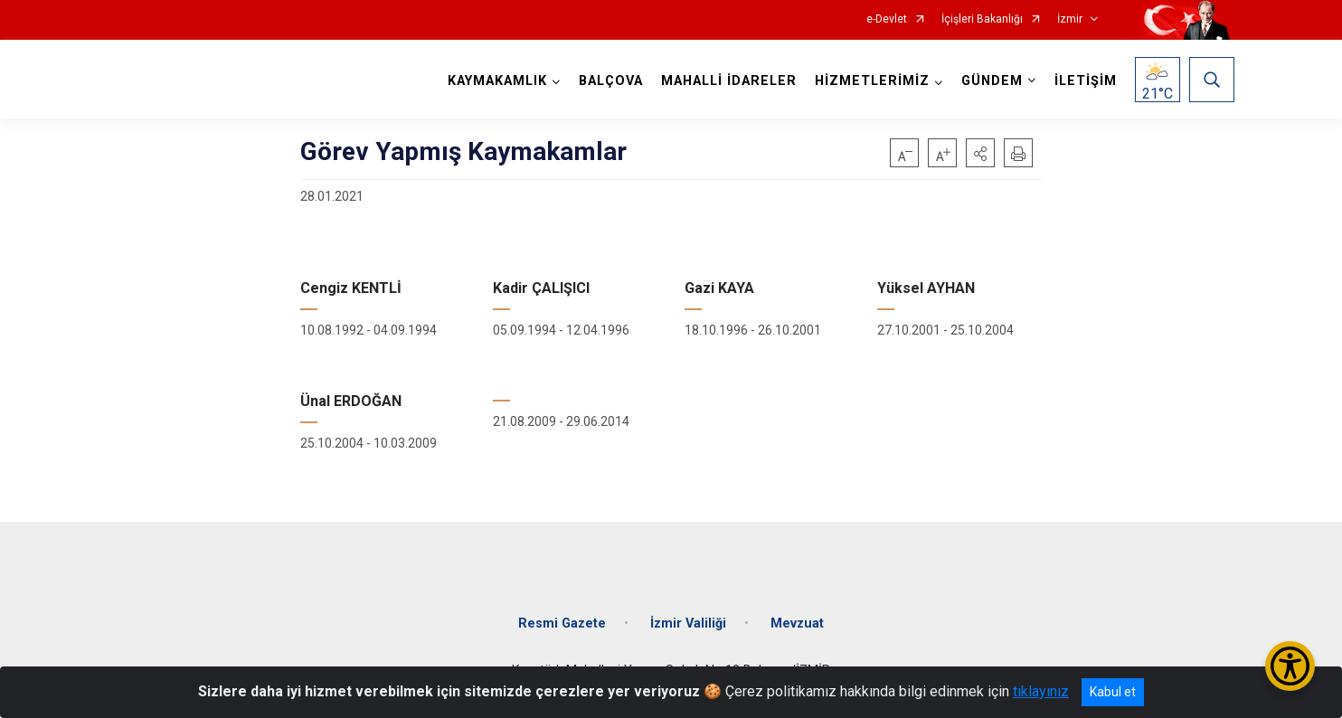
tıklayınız (1041, 691)
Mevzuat (797, 623)
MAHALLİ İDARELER (729, 81)
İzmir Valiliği (688, 623)
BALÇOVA (611, 81)
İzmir (1069, 19)
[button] (980, 152)
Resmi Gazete (562, 623)
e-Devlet (886, 19)
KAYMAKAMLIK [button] (497, 81)
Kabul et (1113, 692)
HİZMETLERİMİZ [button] (872, 81)
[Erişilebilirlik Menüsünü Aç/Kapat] (1290, 666)
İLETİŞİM (1085, 81)
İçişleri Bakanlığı (982, 19)
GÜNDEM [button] (992, 81)
